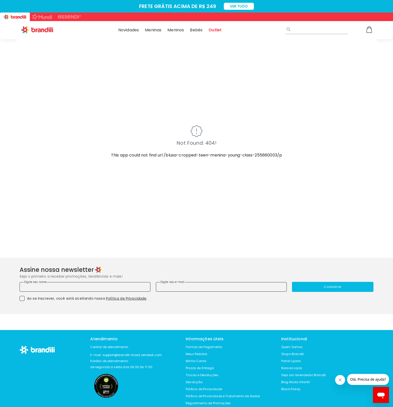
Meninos (175, 30)
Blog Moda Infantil (295, 382)
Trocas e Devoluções (202, 375)
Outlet (215, 30)
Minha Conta (196, 361)
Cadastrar (332, 287)
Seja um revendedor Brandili (303, 375)
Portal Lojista (291, 361)
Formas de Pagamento (204, 347)
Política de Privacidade (126, 298)
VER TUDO (239, 6)
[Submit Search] (288, 29)
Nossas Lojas (291, 368)
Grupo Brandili (292, 354)
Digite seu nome (35, 282)
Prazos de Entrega (200, 368)
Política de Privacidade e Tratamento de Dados (223, 396)
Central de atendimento (109, 347)
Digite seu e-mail (172, 282)
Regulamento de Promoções (208, 403)
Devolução (194, 382)
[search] (334, 29)
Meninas (153, 30)
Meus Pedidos (196, 354)
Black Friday (291, 389)
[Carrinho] (369, 30)
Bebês (196, 30)
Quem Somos (292, 347)
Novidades (128, 30)
